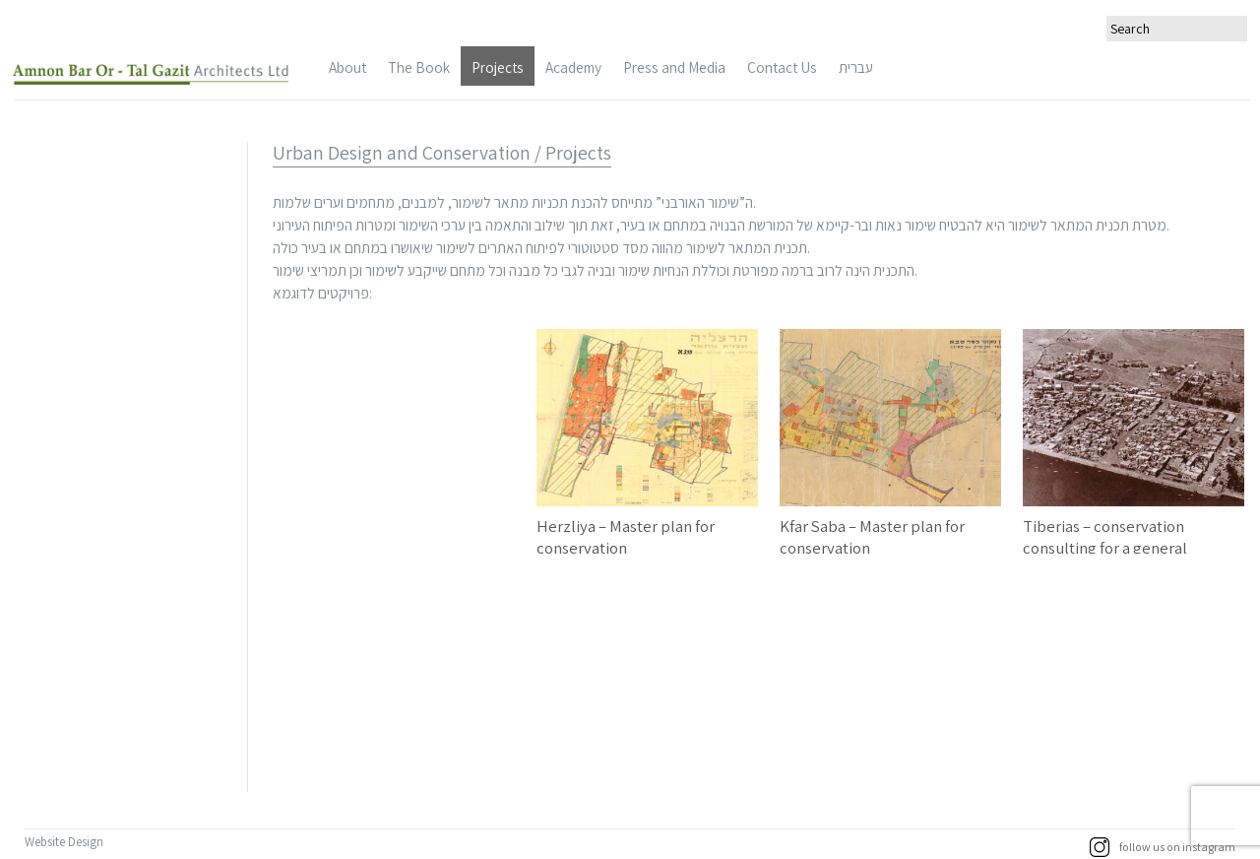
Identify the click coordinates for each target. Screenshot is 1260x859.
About (347, 67)
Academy (573, 67)
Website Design (65, 841)
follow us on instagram (1162, 847)
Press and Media (674, 67)
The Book (419, 67)
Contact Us (782, 67)
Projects (498, 67)
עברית (856, 67)
